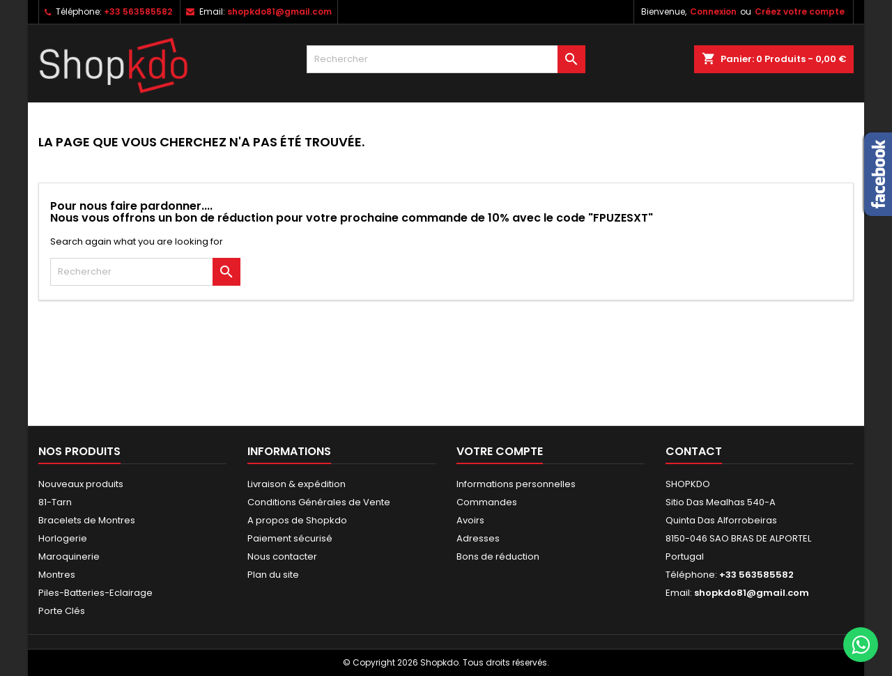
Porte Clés (61, 610)
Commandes (486, 502)
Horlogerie (62, 538)
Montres (56, 574)
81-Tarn (55, 502)
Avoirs (470, 520)
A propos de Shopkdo (297, 520)
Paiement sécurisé (289, 538)
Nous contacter (282, 556)
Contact (694, 451)
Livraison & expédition (296, 484)
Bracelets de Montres (86, 520)
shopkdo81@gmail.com (279, 11)
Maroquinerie (69, 556)
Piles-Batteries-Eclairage (95, 592)
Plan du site (273, 574)
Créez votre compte (800, 11)
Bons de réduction (497, 556)
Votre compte (499, 451)
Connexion (713, 11)
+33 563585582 (138, 11)
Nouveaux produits (80, 484)
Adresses (478, 538)
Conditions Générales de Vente (318, 502)
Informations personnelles (516, 484)
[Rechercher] (446, 59)
